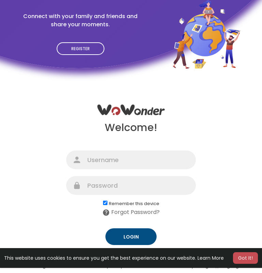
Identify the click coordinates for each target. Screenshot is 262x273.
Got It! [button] (245, 258)
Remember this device (134, 204)
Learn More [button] (211, 258)
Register (80, 49)
